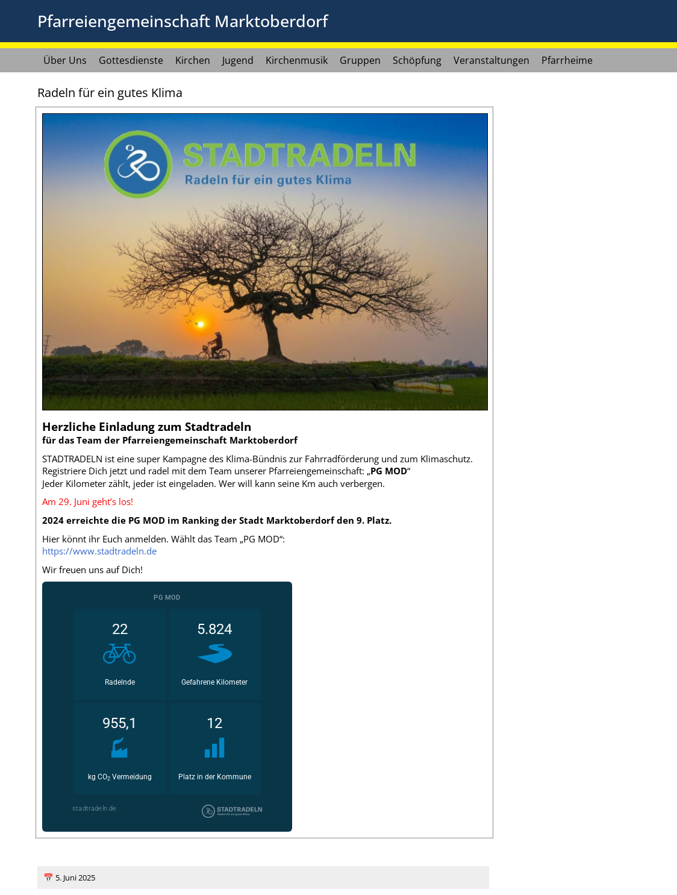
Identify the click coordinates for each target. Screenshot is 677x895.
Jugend (238, 60)
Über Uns (65, 60)
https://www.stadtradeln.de (99, 551)
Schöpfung (417, 60)
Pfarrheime (567, 60)
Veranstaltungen (491, 60)
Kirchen (192, 60)
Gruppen (360, 60)
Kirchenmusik (297, 60)
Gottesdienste (131, 60)
